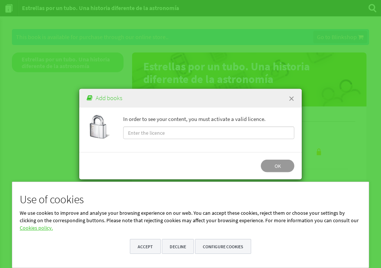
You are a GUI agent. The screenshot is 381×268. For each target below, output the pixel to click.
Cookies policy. (36, 227)
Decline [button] (178, 246)
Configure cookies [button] (223, 246)
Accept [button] (145, 246)
